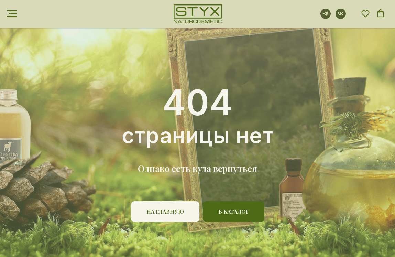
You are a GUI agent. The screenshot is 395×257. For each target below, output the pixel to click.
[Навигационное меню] (12, 13)
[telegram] (325, 17)
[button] (365, 13)
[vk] (341, 17)
